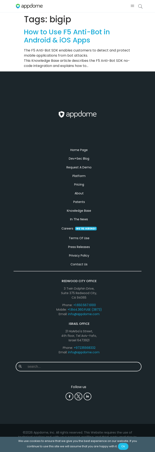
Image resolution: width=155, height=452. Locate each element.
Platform (79, 176)
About (79, 193)
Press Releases (79, 247)
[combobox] (82, 366)
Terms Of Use (79, 238)
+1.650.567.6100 (84, 305)
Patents (79, 202)
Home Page (79, 150)
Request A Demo (79, 167)
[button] (132, 6)
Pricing (79, 184)
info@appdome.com (84, 314)
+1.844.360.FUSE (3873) (85, 309)
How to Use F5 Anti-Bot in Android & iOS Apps (67, 36)
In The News (79, 219)
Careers (79, 228)
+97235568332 (84, 348)
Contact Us (79, 264)
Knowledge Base (79, 211)
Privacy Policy (79, 255)
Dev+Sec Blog (79, 158)
